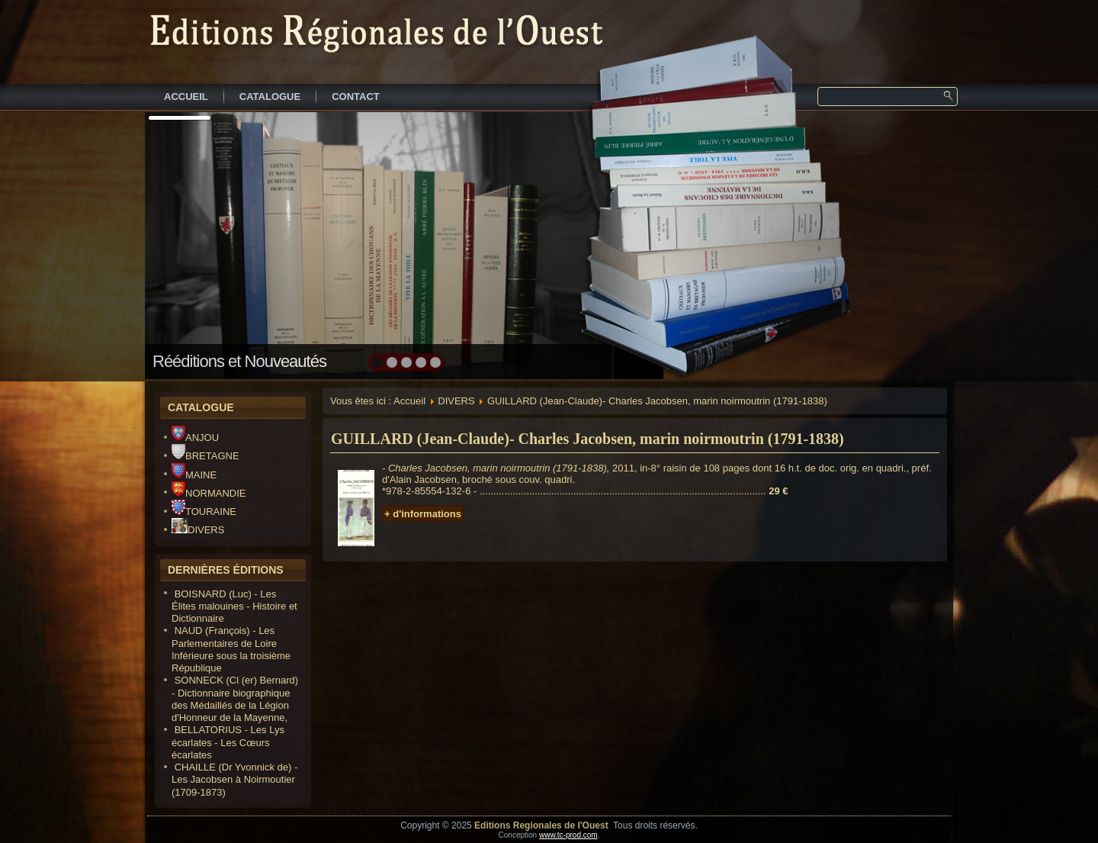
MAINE (194, 475)
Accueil (409, 401)
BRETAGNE (205, 456)
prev (189, 244)
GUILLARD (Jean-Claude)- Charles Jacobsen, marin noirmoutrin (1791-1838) (587, 438)
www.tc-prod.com (568, 835)
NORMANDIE (209, 493)
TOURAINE (204, 511)
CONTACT (356, 96)
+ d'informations (422, 514)
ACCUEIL (186, 96)
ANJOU (195, 437)
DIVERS (198, 530)
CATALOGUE (269, 96)
